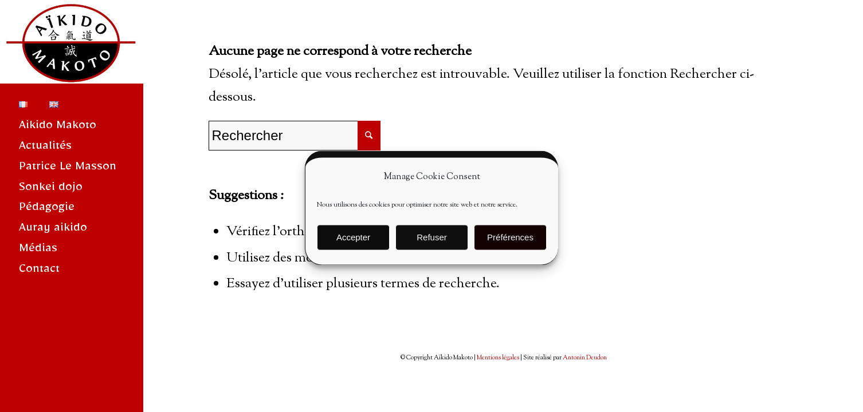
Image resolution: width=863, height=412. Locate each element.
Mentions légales (498, 357)
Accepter (353, 242)
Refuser (432, 242)
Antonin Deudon (585, 357)
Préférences (510, 242)
